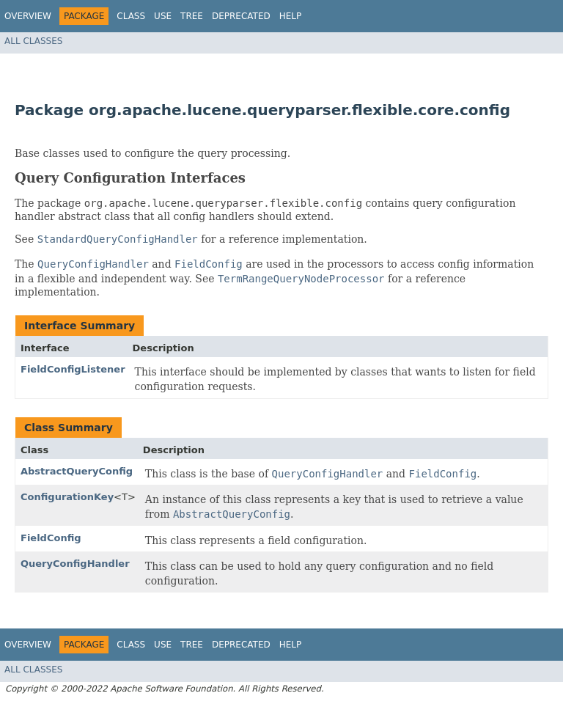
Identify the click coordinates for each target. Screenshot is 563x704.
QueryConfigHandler (75, 563)
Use (163, 16)
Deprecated (241, 16)
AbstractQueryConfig (77, 471)
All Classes (33, 41)
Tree (191, 16)
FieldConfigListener (73, 369)
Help (290, 16)
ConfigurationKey (67, 496)
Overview (27, 16)
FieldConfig (51, 537)
